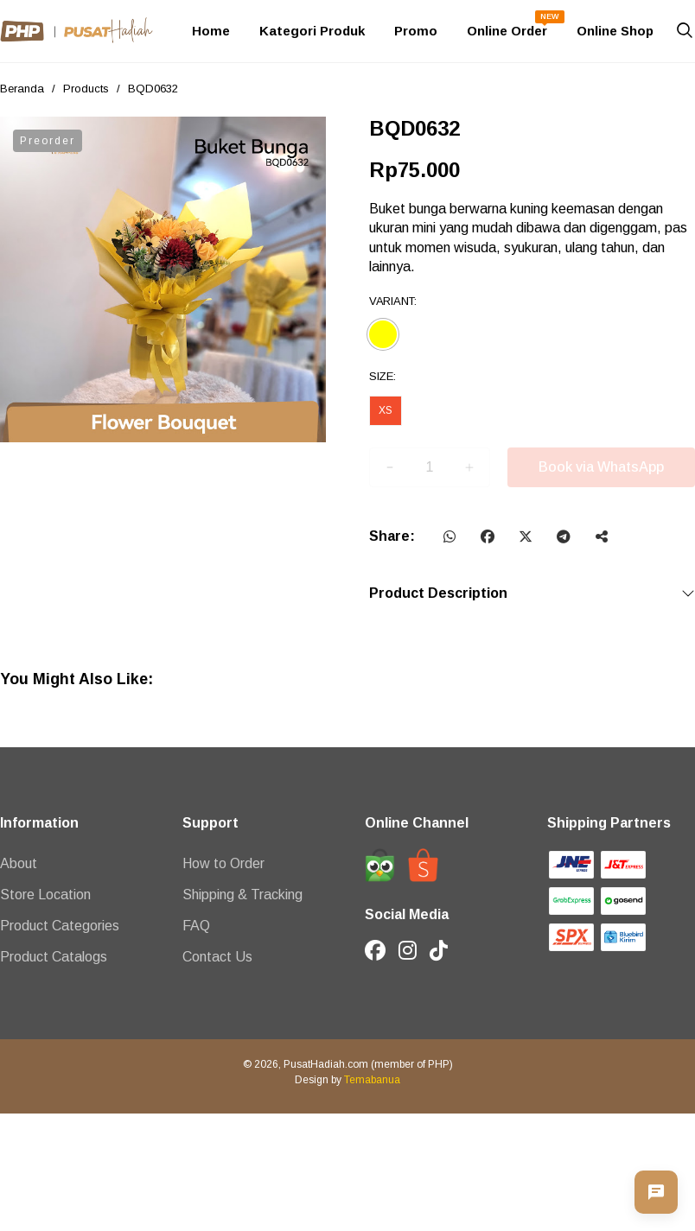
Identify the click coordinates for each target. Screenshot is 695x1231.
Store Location (45, 894)
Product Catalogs (53, 956)
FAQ (196, 925)
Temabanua (372, 1080)
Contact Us (217, 956)
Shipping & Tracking (242, 894)
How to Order (223, 863)
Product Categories (59, 925)
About (18, 863)
